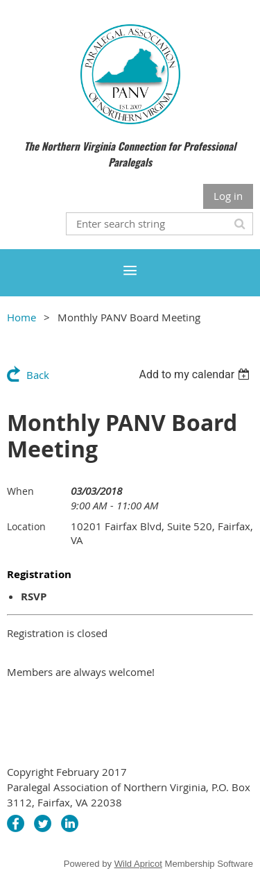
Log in (228, 196)
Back (37, 375)
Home (21, 317)
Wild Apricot (138, 863)
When (20, 491)
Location (26, 526)
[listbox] (196, 374)
